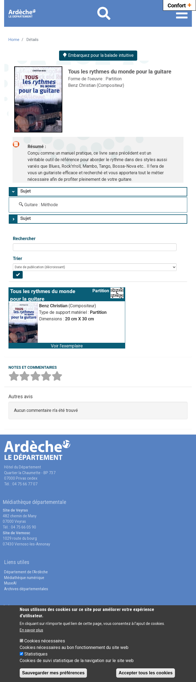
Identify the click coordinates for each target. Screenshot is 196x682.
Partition (114, 78)
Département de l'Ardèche (26, 572)
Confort (179, 5)
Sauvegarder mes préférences (53, 673)
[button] (67, 345)
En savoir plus (31, 630)
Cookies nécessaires (44, 640)
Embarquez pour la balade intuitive (98, 55)
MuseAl (10, 583)
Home (13, 39)
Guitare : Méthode (41, 204)
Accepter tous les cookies (145, 673)
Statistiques (36, 654)
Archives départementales (26, 589)
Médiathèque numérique (24, 577)
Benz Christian (82, 85)
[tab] (98, 191)
